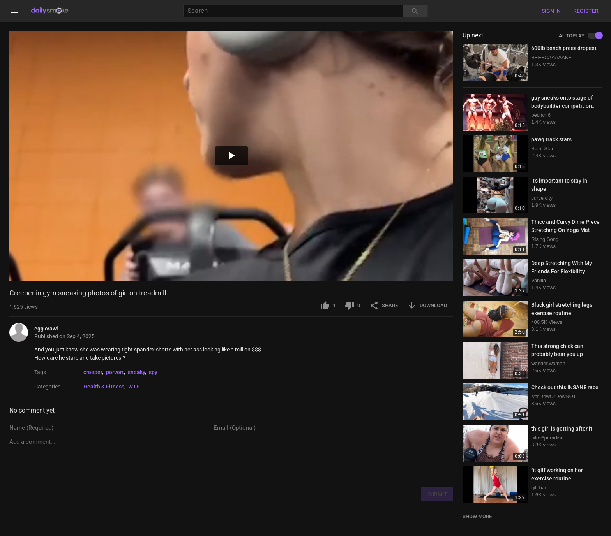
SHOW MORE (477, 516)
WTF (134, 386)
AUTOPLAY (580, 36)
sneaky (136, 372)
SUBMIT (437, 494)
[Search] (293, 11)
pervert (115, 372)
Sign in (551, 11)
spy (153, 372)
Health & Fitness (103, 386)
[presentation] (394, 467)
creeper (92, 372)
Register (586, 11)
